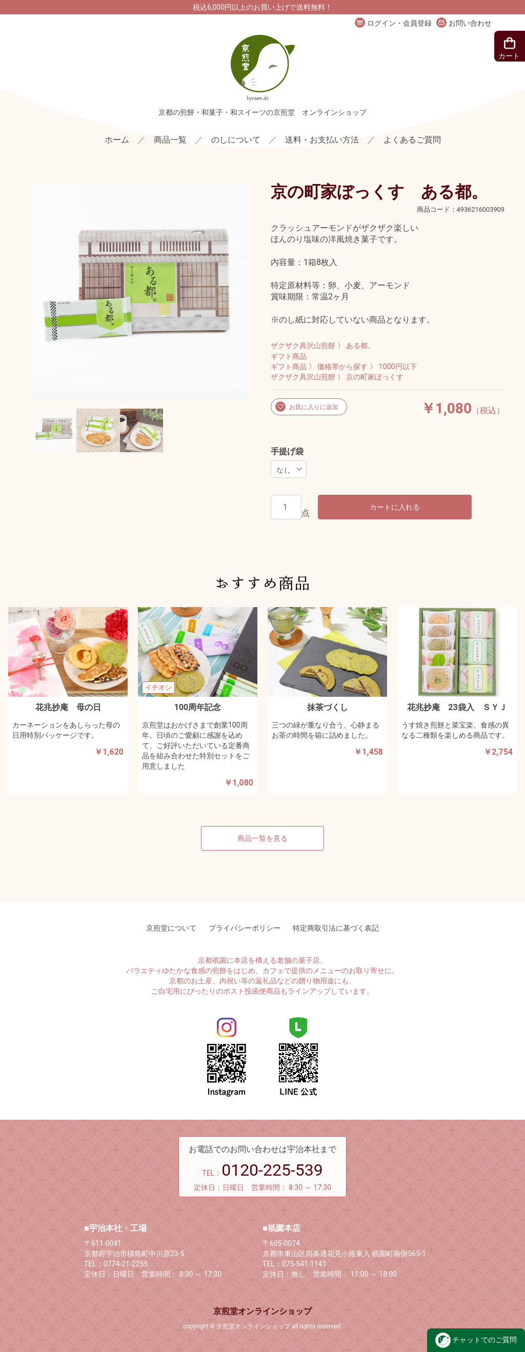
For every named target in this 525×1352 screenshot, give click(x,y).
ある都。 (360, 345)
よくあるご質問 (412, 140)
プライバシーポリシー (244, 928)
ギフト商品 (289, 356)
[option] (141, 291)
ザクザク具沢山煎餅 (303, 345)
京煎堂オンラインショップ (262, 1311)
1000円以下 (397, 366)
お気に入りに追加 (313, 407)
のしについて (235, 140)
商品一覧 (170, 140)
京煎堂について (171, 928)
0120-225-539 (272, 1170)
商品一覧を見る (262, 838)
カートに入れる (395, 507)
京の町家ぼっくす (374, 377)
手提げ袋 (287, 451)
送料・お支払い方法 (322, 140)
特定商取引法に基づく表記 (336, 928)
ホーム (117, 140)
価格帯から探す (342, 366)
